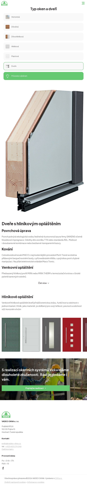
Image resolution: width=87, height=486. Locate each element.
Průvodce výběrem (16, 76)
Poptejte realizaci (35, 388)
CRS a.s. (58, 478)
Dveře (11, 66)
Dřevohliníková (14, 37)
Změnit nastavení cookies (15, 482)
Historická (13, 17)
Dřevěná (12, 27)
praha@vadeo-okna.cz (11, 443)
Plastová (12, 56)
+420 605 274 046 (13, 446)
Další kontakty (8, 449)
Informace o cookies (35, 482)
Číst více (43, 283)
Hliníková (12, 46)
